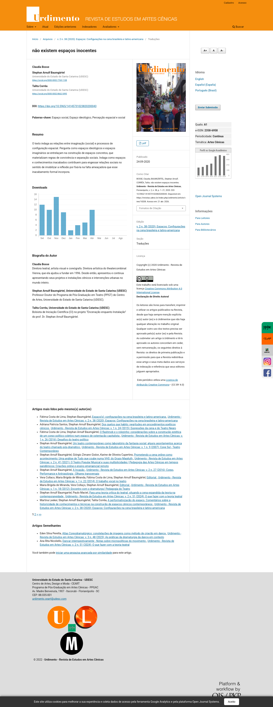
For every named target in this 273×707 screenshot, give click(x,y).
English (199, 79)
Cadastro (229, 2)
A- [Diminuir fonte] (221, 50)
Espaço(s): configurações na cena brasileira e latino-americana (129, 416)
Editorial (152, 477)
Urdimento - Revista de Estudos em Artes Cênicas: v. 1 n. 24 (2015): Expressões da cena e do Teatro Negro (113, 428)
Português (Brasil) (206, 90)
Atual (45, 26)
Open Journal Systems (208, 196)
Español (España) (205, 84)
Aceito (231, 701)
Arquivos (48, 39)
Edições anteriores (65, 26)
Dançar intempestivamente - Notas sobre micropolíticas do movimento (105, 540)
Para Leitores (202, 218)
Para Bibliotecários (205, 229)
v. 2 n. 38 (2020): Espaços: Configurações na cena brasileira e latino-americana (100, 39)
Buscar (238, 26)
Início (35, 39)
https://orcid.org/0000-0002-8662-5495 (49, 93)
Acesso (242, 2)
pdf (144, 143)
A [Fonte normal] (213, 50)
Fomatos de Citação (150, 208)
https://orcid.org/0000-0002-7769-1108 (49, 80)
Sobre (30, 26)
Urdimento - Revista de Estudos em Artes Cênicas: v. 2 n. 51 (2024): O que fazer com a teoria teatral (123, 496)
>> (40, 514)
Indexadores (89, 26)
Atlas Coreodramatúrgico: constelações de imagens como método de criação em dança (114, 533)
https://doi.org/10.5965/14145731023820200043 (67, 106)
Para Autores (202, 224)
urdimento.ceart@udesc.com (49, 598)
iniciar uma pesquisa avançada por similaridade (84, 552)
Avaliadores (110, 26)
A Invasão (79, 469)
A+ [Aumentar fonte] (205, 50)
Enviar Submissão (208, 107)
